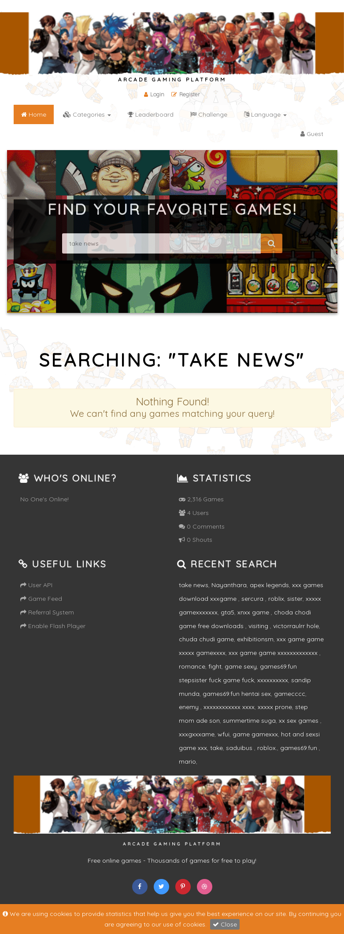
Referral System (47, 612)
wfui (223, 734)
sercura (253, 599)
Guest (311, 134)
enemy (189, 707)
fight (215, 666)
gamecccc (289, 694)
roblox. (267, 748)
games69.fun (299, 748)
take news (193, 585)
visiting (259, 626)
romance (192, 666)
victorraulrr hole (296, 626)
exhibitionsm (255, 639)
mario (187, 761)
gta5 (227, 612)
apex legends (269, 585)
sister (295, 599)
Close (225, 924)
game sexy (241, 666)
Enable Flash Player (52, 626)
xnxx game (254, 612)
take (216, 748)
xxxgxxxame (197, 734)
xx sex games (299, 720)
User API (36, 585)
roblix (276, 599)
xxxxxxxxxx (272, 680)
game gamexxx (255, 734)
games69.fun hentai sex (237, 694)
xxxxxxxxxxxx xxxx (229, 707)
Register (186, 94)
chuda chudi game (206, 639)
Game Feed (41, 599)
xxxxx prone (275, 707)
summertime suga (249, 720)
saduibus (240, 748)
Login (153, 94)
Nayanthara (229, 585)
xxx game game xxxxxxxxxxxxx (274, 653)
